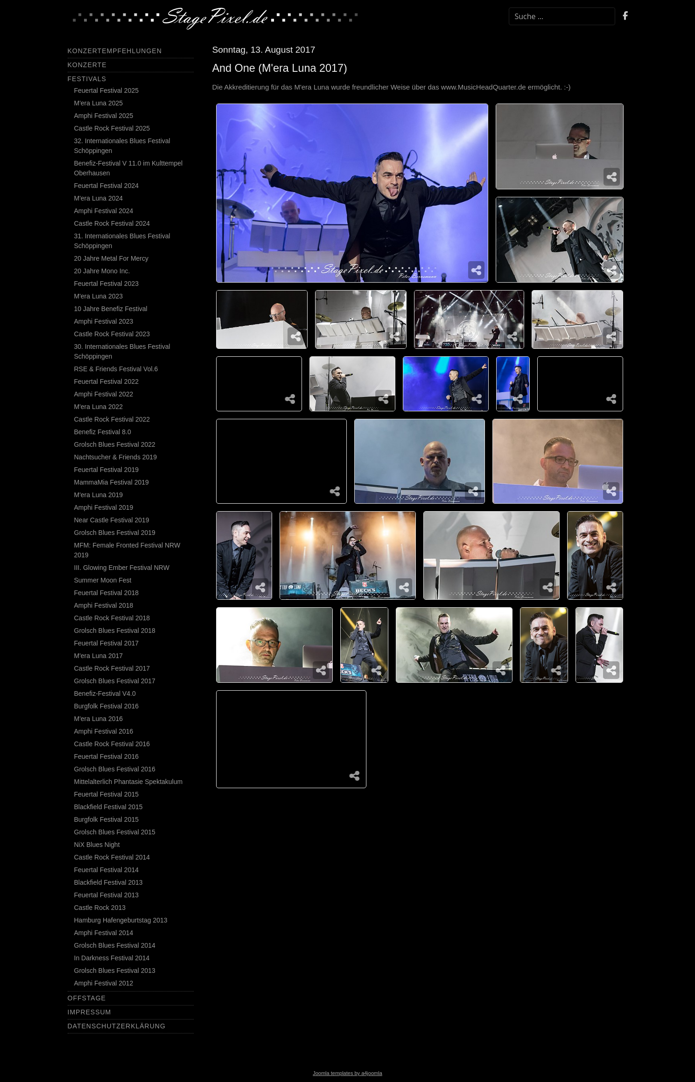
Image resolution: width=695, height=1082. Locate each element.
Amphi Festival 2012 (103, 983)
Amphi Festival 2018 (103, 605)
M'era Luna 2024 (98, 198)
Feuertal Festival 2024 (106, 185)
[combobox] (562, 16)
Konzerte (87, 65)
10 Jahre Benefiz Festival (110, 308)
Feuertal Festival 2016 (106, 756)
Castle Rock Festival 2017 (112, 668)
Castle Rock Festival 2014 (112, 857)
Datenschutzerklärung (117, 1026)
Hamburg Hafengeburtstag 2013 (121, 920)
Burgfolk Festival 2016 (106, 706)
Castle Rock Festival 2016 (112, 744)
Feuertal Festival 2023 (106, 283)
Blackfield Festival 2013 (108, 882)
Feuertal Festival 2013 (106, 895)
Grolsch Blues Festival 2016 (114, 769)
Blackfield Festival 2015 (108, 807)
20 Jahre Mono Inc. (102, 271)
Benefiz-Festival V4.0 (105, 693)
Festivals (87, 79)
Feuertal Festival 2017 (106, 643)
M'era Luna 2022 (98, 406)
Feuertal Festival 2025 (106, 90)
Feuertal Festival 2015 (106, 794)
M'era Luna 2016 (98, 718)
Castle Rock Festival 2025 (112, 128)
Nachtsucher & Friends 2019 (115, 457)
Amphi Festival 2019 (103, 507)
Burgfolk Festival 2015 (106, 819)
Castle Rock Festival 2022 (112, 419)
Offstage (87, 998)
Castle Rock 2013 (100, 907)
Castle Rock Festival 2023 (112, 334)
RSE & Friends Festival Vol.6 (116, 369)
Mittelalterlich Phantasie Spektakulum (128, 781)
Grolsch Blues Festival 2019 (114, 532)
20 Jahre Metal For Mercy (111, 258)
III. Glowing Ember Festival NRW (121, 567)
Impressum (90, 1012)
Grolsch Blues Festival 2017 (114, 681)
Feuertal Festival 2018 (106, 592)
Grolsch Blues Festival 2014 (114, 945)
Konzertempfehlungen (115, 51)
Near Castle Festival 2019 (111, 520)
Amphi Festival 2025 (103, 115)
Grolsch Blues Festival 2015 (114, 832)
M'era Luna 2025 (98, 103)
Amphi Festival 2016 (103, 731)
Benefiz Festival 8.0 (102, 432)
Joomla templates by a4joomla (347, 1073)
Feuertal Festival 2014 (106, 870)
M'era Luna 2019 (98, 495)
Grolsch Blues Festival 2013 (114, 970)
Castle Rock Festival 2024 (112, 223)
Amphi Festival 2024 (103, 211)
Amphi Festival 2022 (103, 394)
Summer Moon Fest (103, 580)
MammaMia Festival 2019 (111, 482)
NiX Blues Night (97, 844)
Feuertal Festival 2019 (106, 469)
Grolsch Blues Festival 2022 (114, 444)
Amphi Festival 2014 (103, 932)
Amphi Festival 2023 (103, 321)
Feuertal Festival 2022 (106, 381)
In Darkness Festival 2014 (112, 958)
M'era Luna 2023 (98, 296)
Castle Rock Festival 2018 (112, 618)
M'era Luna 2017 (98, 655)
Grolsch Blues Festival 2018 (114, 630)
